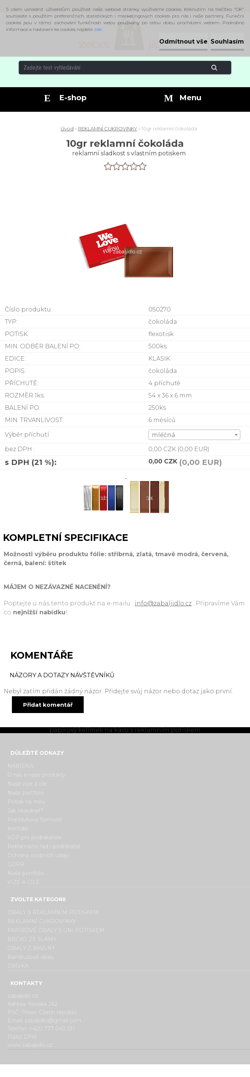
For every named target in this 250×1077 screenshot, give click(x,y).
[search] (223, 68)
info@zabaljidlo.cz (163, 603)
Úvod (67, 129)
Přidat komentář (48, 704)
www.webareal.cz (154, 1070)
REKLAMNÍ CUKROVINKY (107, 129)
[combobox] (194, 435)
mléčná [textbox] (163, 434)
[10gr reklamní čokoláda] (104, 475)
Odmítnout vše (183, 41)
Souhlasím (227, 41)
